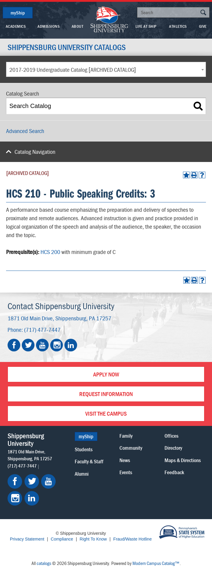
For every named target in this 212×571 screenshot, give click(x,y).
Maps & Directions (183, 460)
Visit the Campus (106, 413)
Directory (173, 447)
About (77, 26)
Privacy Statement (27, 539)
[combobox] (106, 69)
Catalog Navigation (35, 151)
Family (125, 435)
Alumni (82, 473)
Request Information (106, 394)
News (124, 460)
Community (130, 447)
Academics (16, 26)
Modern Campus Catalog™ (156, 563)
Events (125, 472)
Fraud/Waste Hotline (132, 539)
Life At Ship (146, 26)
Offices (171, 435)
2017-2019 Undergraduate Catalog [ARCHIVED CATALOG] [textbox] (72, 69)
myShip (18, 12)
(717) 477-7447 (42, 329)
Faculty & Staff (89, 461)
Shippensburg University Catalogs (67, 47)
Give (203, 26)
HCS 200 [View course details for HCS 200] (50, 251)
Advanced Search (25, 131)
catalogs (44, 563)
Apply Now (106, 374)
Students (84, 449)
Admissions (49, 26)
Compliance (62, 539)
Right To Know (93, 539)
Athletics (178, 26)
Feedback (174, 472)
